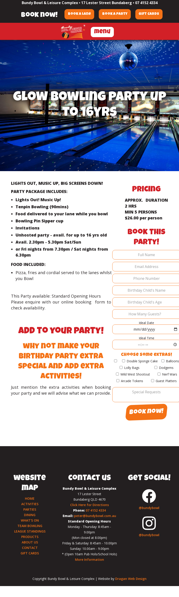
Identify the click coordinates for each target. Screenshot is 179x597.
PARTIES (29, 509)
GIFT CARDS (30, 553)
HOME (30, 498)
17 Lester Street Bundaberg (106, 2)
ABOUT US (30, 542)
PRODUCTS (29, 537)
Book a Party (115, 14)
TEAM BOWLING (29, 526)
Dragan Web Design (131, 578)
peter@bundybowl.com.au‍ (95, 516)
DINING (29, 515)
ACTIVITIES (29, 504)
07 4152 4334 (146, 2)
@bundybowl (149, 508)
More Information (89, 559)
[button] (102, 31)
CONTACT (30, 548)
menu (102, 32)
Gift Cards (149, 14)
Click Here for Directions (89, 505)
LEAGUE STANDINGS (29, 531)
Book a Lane (79, 14)
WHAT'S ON (30, 520)
